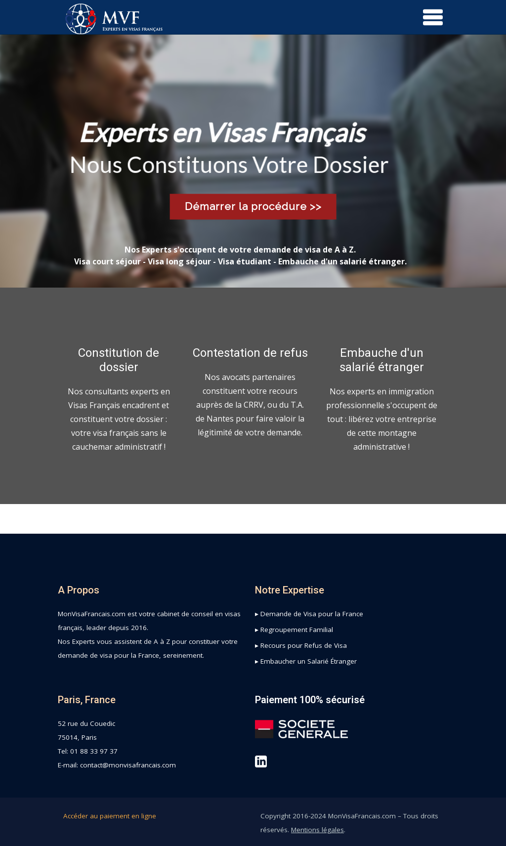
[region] (253, 161)
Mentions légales (317, 829)
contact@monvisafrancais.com (128, 765)
